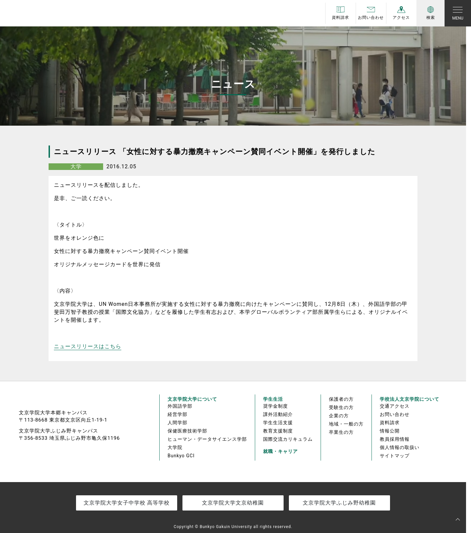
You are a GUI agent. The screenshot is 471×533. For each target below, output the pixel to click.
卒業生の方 (341, 432)
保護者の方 (341, 399)
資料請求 (390, 422)
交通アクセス (395, 406)
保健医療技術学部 (187, 430)
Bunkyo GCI (181, 455)
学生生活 (273, 399)
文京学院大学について (192, 399)
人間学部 (177, 422)
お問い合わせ (395, 414)
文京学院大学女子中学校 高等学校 (127, 503)
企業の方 (339, 415)
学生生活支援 (278, 422)
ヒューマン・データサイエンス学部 (207, 439)
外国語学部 (180, 406)
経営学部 (177, 414)
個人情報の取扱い (399, 447)
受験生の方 (341, 407)
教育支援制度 (278, 430)
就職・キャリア (280, 451)
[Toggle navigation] (458, 13)
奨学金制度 (275, 406)
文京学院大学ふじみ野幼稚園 (339, 503)
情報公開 (390, 430)
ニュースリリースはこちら (87, 346)
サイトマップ (395, 455)
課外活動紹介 (278, 414)
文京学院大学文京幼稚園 (233, 503)
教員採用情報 (395, 439)
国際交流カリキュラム (288, 439)
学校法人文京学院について (409, 399)
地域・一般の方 (346, 424)
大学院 (175, 447)
